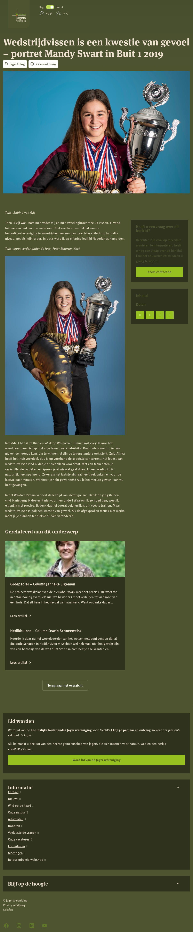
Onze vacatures (19, 839)
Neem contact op (159, 271)
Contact (13, 792)
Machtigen (15, 853)
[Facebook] (6, 925)
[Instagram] (19, 925)
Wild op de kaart (19, 805)
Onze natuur (16, 812)
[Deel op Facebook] (140, 315)
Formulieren (16, 846)
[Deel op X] (150, 315)
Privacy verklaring (14, 905)
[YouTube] (44, 925)
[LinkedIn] (32, 925)
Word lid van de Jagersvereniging (97, 759)
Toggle (50, 7)
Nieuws (13, 799)
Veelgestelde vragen (22, 832)
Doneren (14, 826)
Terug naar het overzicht (65, 685)
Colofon (8, 910)
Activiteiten (15, 819)
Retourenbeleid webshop (25, 859)
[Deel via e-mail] (170, 315)
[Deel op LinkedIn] (160, 315)
